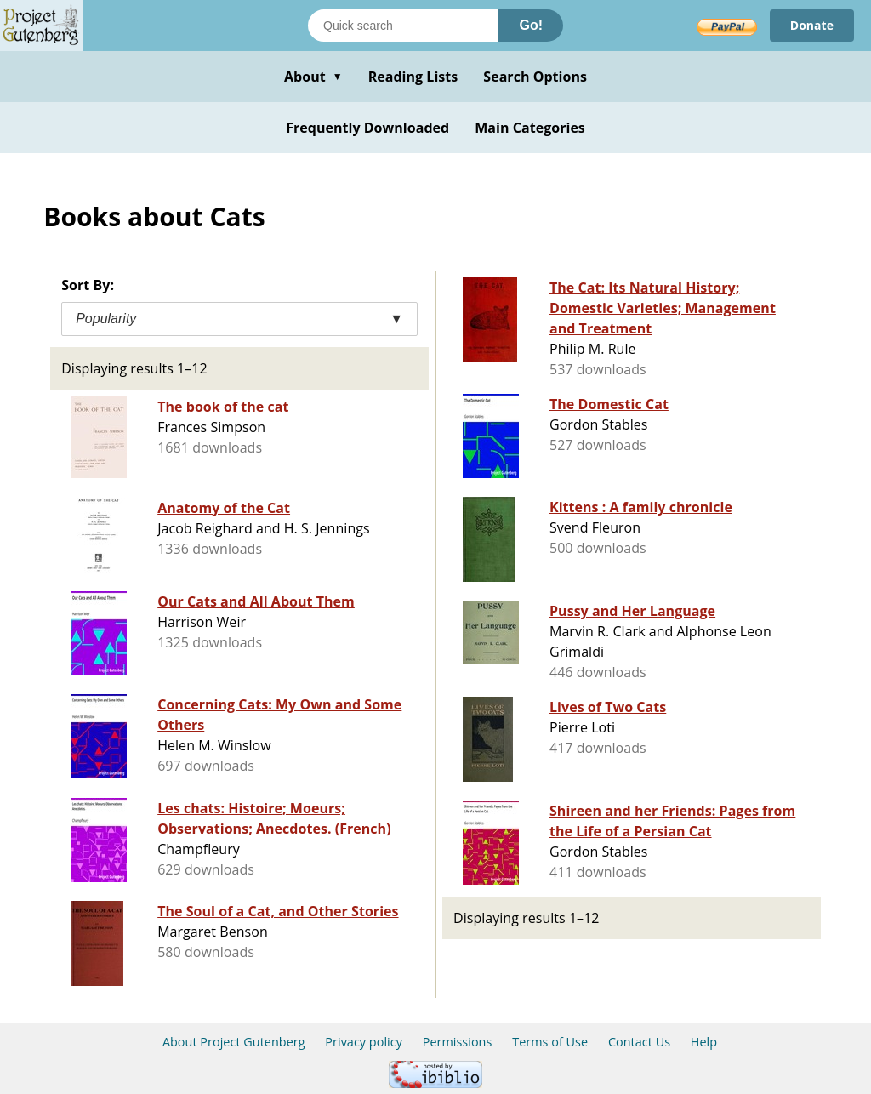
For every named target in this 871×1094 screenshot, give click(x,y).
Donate (812, 25)
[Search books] (403, 25)
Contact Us (639, 1042)
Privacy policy (363, 1042)
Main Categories (530, 127)
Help (704, 1042)
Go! (531, 25)
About (313, 76)
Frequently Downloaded (367, 127)
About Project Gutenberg (233, 1042)
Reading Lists (413, 76)
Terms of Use (550, 1042)
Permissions (457, 1042)
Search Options (535, 76)
